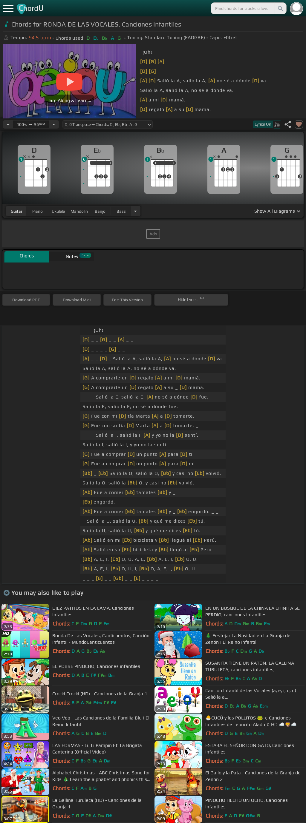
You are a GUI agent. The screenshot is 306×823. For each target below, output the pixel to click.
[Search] (280, 8)
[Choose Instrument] (135, 211)
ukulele (58, 211)
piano (37, 211)
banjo (100, 211)
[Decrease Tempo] (8, 124)
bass (121, 211)
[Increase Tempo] (54, 124)
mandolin (79, 211)
